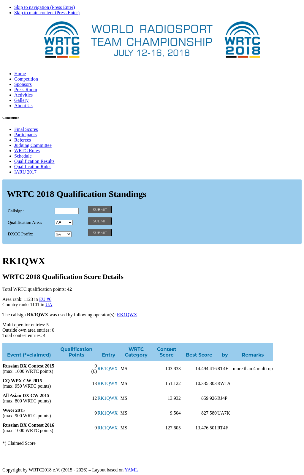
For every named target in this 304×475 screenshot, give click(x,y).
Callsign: (16, 210)
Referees (22, 139)
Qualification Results (34, 161)
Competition (26, 78)
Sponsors (23, 84)
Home (20, 73)
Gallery (21, 100)
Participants (25, 134)
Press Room (25, 89)
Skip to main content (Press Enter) (47, 12)
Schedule (23, 155)
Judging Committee (33, 145)
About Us (23, 105)
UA (48, 304)
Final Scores (26, 129)
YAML (131, 469)
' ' (64, 222)
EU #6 (45, 299)
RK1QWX (127, 314)
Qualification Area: (25, 222)
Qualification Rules (32, 166)
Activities (23, 94)
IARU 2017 (25, 171)
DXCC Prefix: (20, 234)
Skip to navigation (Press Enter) (44, 7)
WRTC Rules (27, 150)
